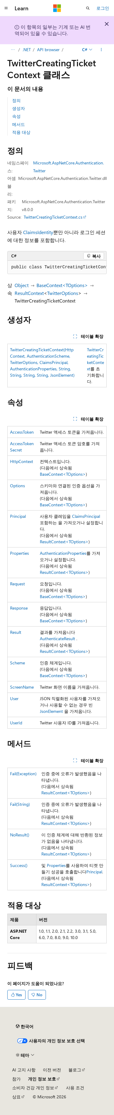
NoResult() (19, 835)
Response (19, 608)
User (14, 698)
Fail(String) (20, 804)
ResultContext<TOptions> (64, 541)
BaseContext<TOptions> (62, 285)
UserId (16, 723)
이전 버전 (52, 1070)
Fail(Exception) (23, 773)
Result (15, 632)
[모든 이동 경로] (12, 50)
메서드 (18, 124)
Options (17, 485)
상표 (16, 1097)
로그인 (102, 8)
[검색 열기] (88, 8)
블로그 (74, 1070)
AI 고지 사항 (24, 1070)
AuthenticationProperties (63, 553)
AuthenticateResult (57, 638)
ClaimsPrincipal (86, 516)
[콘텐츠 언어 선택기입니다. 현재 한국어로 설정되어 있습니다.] (24, 1026)
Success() (18, 865)
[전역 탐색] (6, 8)
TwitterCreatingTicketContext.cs (53, 217)
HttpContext (21, 461)
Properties (19, 553)
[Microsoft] (57, 8)
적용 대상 (21, 132)
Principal (18, 516)
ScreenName (22, 687)
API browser (48, 49)
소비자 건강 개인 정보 (33, 1087)
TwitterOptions (62, 293)
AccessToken (22, 432)
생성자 (18, 108)
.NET (26, 49)
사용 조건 (75, 1087)
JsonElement (51, 711)
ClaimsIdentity (38, 232)
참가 (16, 1079)
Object (22, 285)
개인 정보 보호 (42, 1079)
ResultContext (29, 293)
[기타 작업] (101, 50)
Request (17, 584)
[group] (57, 267)
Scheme (17, 663)
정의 (16, 100)
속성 (16, 116)
